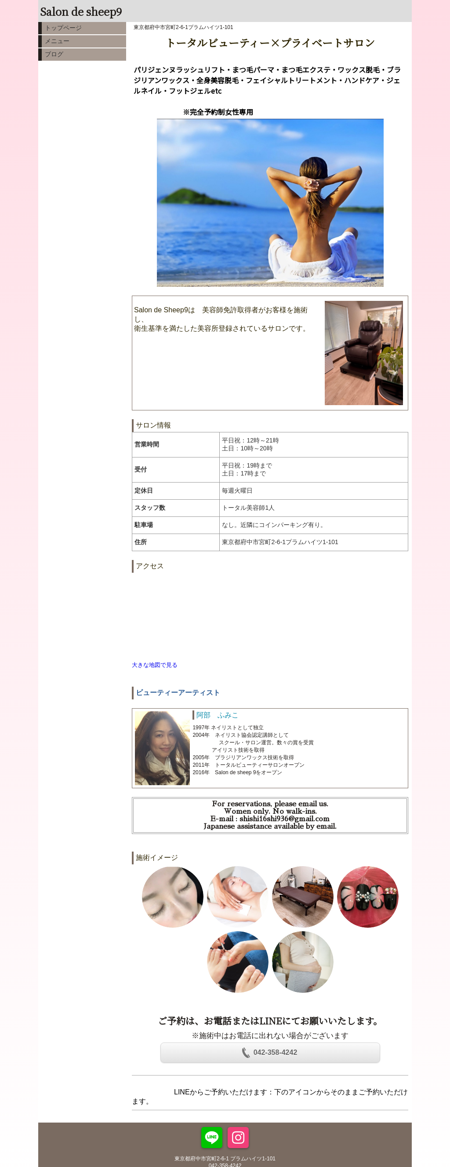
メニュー (57, 40)
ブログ (54, 54)
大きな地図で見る (155, 665)
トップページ (63, 27)
